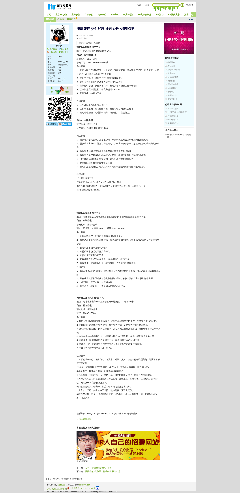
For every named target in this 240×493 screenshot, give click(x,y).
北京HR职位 (61, 14)
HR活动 (159, 14)
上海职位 (75, 14)
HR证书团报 (172, 99)
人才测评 (171, 73)
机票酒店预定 (172, 109)
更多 (186, 14)
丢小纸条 (64, 49)
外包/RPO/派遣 (173, 70)
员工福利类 (172, 88)
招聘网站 (171, 62)
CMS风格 (192, 19)
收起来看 (64, 52)
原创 (85, 38)
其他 (98, 43)
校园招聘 (171, 81)
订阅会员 (53, 52)
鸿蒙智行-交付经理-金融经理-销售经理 (105, 29)
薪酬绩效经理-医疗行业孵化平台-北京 (103, 471)
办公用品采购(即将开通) (177, 112)
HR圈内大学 (174, 14)
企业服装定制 (172, 123)
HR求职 (114, 14)
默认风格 (189, 19)
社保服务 (171, 92)
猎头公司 (171, 66)
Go (182, 5)
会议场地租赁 (172, 120)
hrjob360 (61, 485)
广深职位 (89, 14)
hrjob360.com (84, 485)
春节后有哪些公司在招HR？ (98, 468)
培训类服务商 (172, 84)
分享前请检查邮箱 (84, 419)
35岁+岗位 (128, 14)
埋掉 (67, 89)
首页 (48, 14)
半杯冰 (59, 46)
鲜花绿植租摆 (172, 116)
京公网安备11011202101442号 (81, 488)
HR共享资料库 (144, 14)
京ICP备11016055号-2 (56, 489)
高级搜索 (189, 5)
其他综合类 (172, 95)
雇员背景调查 (172, 77)
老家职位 (102, 14)
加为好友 (53, 49)
